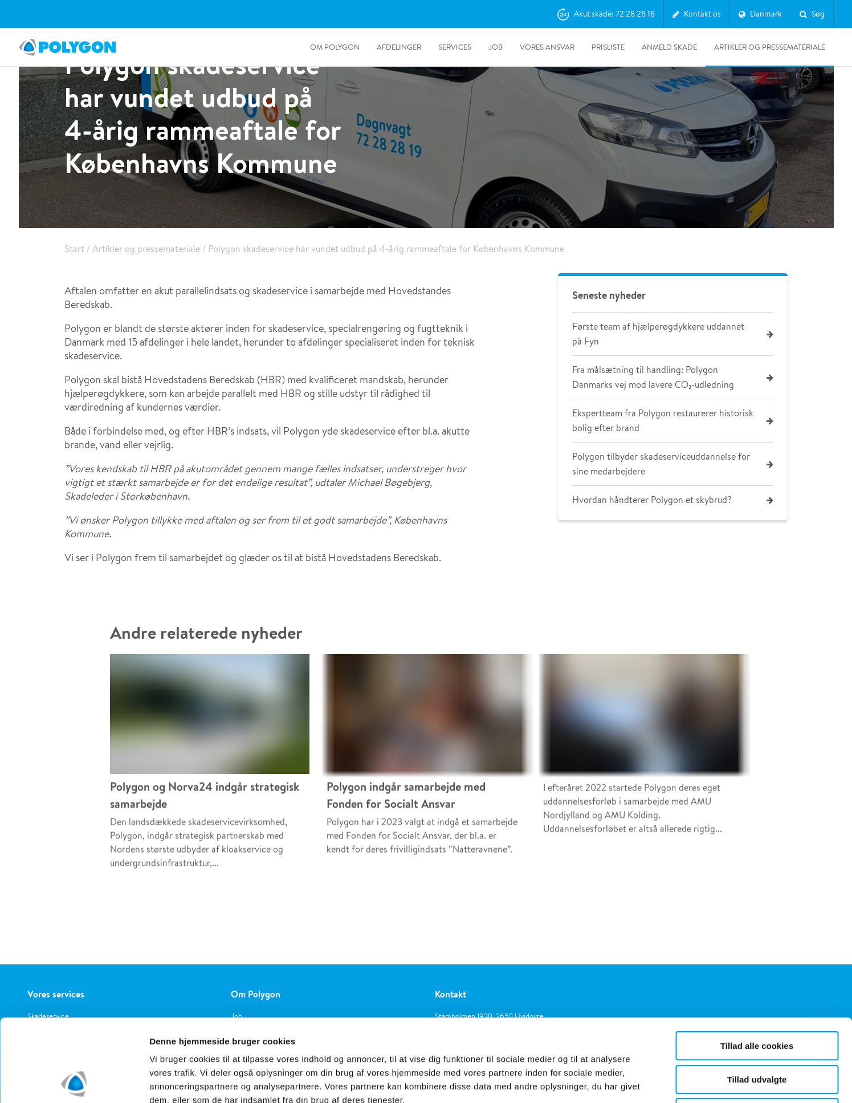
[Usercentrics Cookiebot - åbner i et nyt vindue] (74, 1080)
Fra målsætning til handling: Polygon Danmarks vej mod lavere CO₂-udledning (653, 377)
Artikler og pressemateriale (769, 47)
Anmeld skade (669, 47)
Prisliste (608, 47)
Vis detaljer (592, 1080)
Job (495, 47)
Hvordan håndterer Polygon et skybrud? (651, 500)
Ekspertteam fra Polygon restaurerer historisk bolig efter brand (662, 420)
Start (74, 249)
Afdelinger (399, 47)
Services (454, 47)
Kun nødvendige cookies (757, 1030)
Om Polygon (335, 47)
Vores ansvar (547, 47)
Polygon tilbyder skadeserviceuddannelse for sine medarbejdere (661, 464)
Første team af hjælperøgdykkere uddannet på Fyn (658, 334)
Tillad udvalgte (757, 997)
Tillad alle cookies (756, 963)
